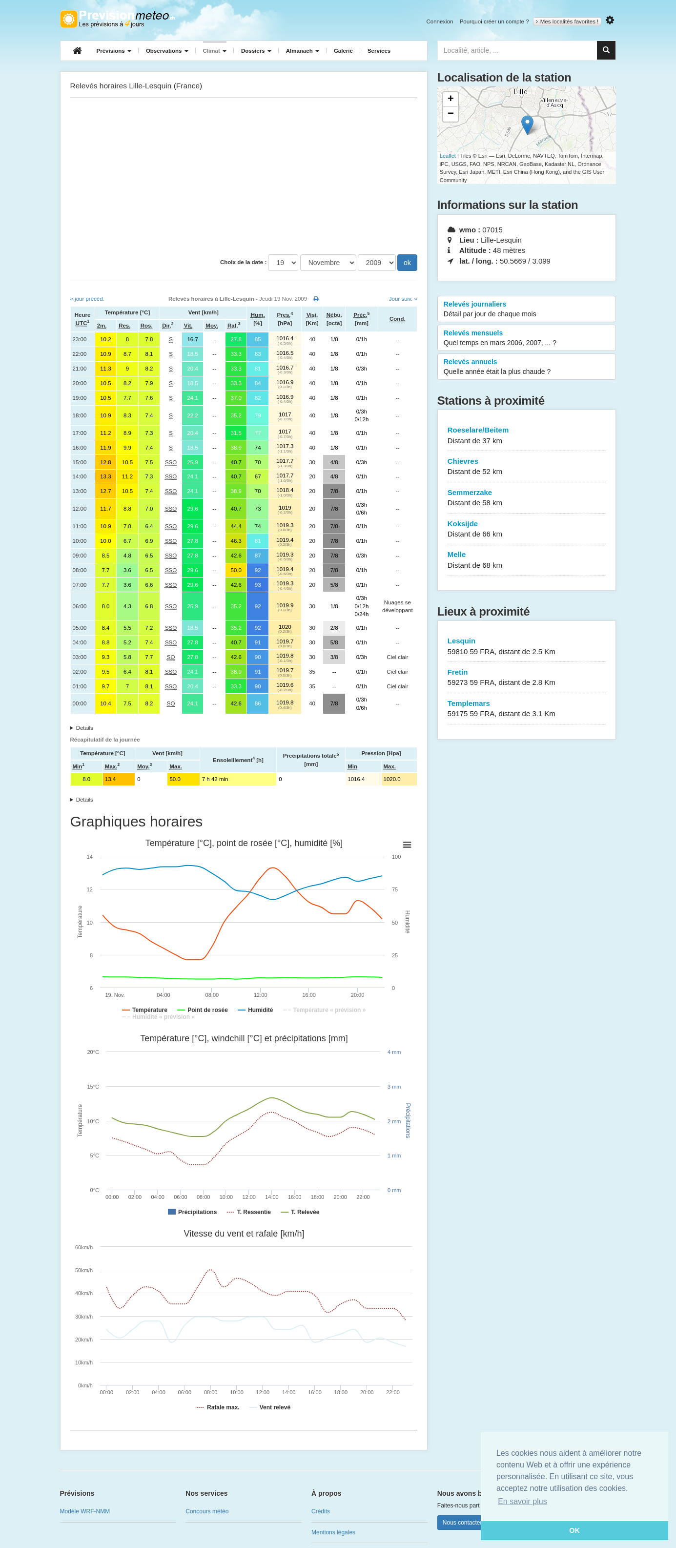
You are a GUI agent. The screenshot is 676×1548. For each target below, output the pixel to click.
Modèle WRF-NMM (85, 1511)
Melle (527, 560)
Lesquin (527, 647)
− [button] (451, 114)
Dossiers (256, 51)
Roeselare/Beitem (527, 436)
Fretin (527, 678)
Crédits (320, 1511)
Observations (167, 51)
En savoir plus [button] (522, 1501)
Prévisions (114, 51)
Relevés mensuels (527, 338)
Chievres (527, 467)
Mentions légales (333, 1532)
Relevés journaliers (527, 309)
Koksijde (527, 529)
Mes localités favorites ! (567, 21)
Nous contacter (462, 1522)
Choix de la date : (243, 262)
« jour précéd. (87, 299)
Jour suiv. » (403, 299)
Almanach (302, 51)
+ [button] (451, 99)
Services (379, 51)
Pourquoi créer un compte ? (494, 21)
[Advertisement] (243, 176)
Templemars (527, 709)
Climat (214, 51)
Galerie (343, 51)
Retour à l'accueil (117, 19)
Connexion (439, 21)
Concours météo (206, 1511)
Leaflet (448, 156)
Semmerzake (527, 498)
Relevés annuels (527, 367)
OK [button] (574, 1530)
